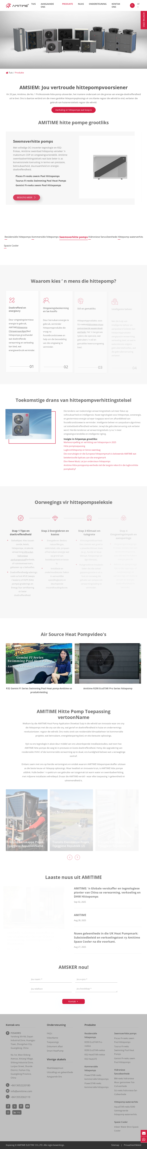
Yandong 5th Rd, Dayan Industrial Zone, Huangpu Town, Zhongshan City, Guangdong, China (23, 1042)
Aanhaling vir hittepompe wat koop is (73, 109)
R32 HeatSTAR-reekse (94, 1054)
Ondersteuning (98, 4)
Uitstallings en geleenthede (60, 1072)
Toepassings (53, 1042)
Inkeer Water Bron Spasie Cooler (126, 1128)
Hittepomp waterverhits (130, 236)
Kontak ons (116, 5)
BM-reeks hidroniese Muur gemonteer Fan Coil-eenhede (124, 1082)
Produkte (67, 4)
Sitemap (115, 1145)
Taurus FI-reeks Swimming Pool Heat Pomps (124, 1050)
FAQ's (49, 1033)
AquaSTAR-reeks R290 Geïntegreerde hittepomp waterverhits (125, 1110)
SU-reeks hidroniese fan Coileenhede (125, 1092)
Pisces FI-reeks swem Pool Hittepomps (124, 1040)
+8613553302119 (20, 1097)
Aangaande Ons (47, 5)
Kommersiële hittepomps (47, 237)
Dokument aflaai (55, 1046)
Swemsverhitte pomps (76, 236)
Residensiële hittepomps (17, 236)
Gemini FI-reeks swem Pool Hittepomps (124, 1060)
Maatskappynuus (55, 1068)
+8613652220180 (20, 1085)
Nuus (81, 4)
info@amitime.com (21, 1091)
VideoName (52, 1037)
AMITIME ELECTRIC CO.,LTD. (30, 1145)
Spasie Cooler (11, 245)
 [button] (70, 857)
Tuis (33, 4)
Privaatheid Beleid (132, 1145)
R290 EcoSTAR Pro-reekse (93, 1044)
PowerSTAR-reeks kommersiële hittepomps (96, 1077)
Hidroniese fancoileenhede (102, 236)
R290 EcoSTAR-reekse (94, 1050)
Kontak (73, 1001)
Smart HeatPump (55, 1050)
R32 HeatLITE (90, 1059)
